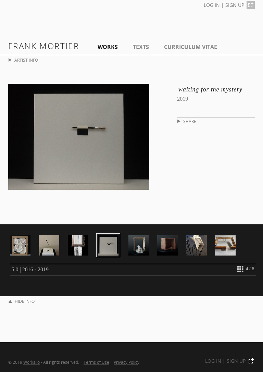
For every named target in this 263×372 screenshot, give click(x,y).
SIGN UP (234, 5)
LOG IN (212, 5)
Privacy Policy (126, 362)
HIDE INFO (22, 301)
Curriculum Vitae (190, 47)
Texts (141, 47)
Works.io (31, 362)
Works (108, 47)
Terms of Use (96, 362)
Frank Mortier (43, 45)
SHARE (186, 121)
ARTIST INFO (23, 60)
